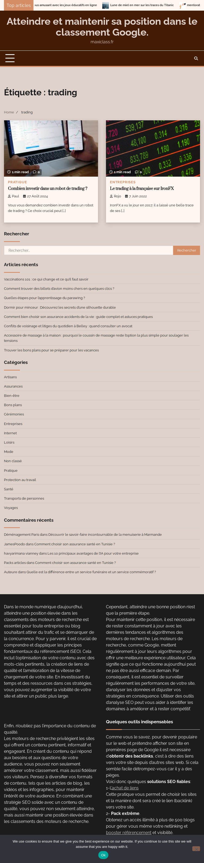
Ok (103, 855)
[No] (196, 848)
